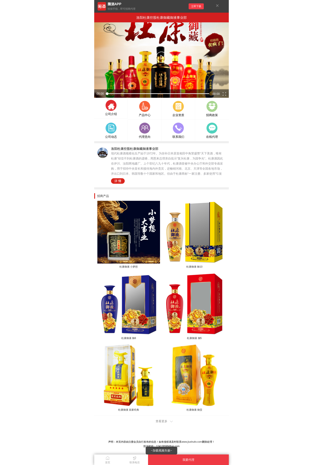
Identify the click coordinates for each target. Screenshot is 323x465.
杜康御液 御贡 (194, 409)
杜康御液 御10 (194, 266)
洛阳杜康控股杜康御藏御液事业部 (161, 17)
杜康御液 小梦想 (128, 266)
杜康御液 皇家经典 (128, 409)
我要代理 (188, 459)
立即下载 (196, 6)
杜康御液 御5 (194, 338)
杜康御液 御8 (128, 338)
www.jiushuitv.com (191, 441)
